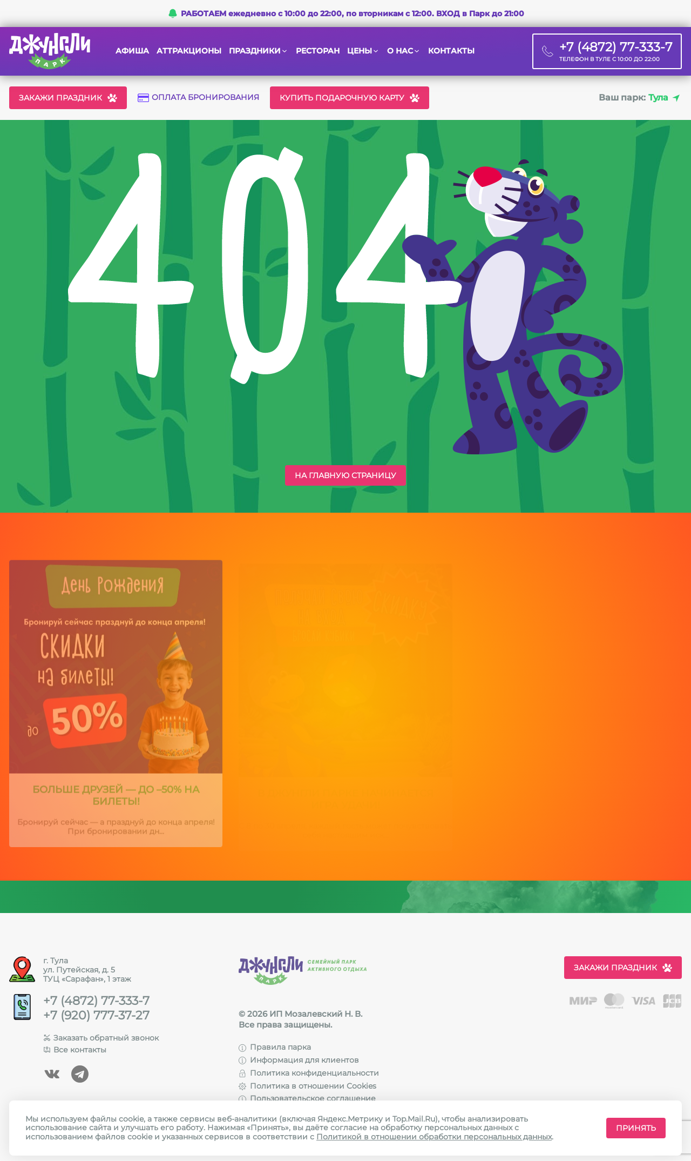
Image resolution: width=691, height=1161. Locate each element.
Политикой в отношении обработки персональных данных (434, 1137)
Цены (359, 51)
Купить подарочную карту (349, 98)
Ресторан (318, 51)
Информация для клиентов (299, 1060)
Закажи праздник (68, 98)
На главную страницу (345, 475)
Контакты (451, 51)
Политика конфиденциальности (309, 1073)
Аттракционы (189, 51)
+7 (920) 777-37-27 (96, 1016)
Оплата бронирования (198, 97)
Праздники (255, 51)
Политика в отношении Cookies (307, 1086)
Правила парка (275, 1047)
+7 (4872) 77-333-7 (96, 1001)
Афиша (132, 51)
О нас (400, 51)
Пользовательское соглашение (307, 1098)
